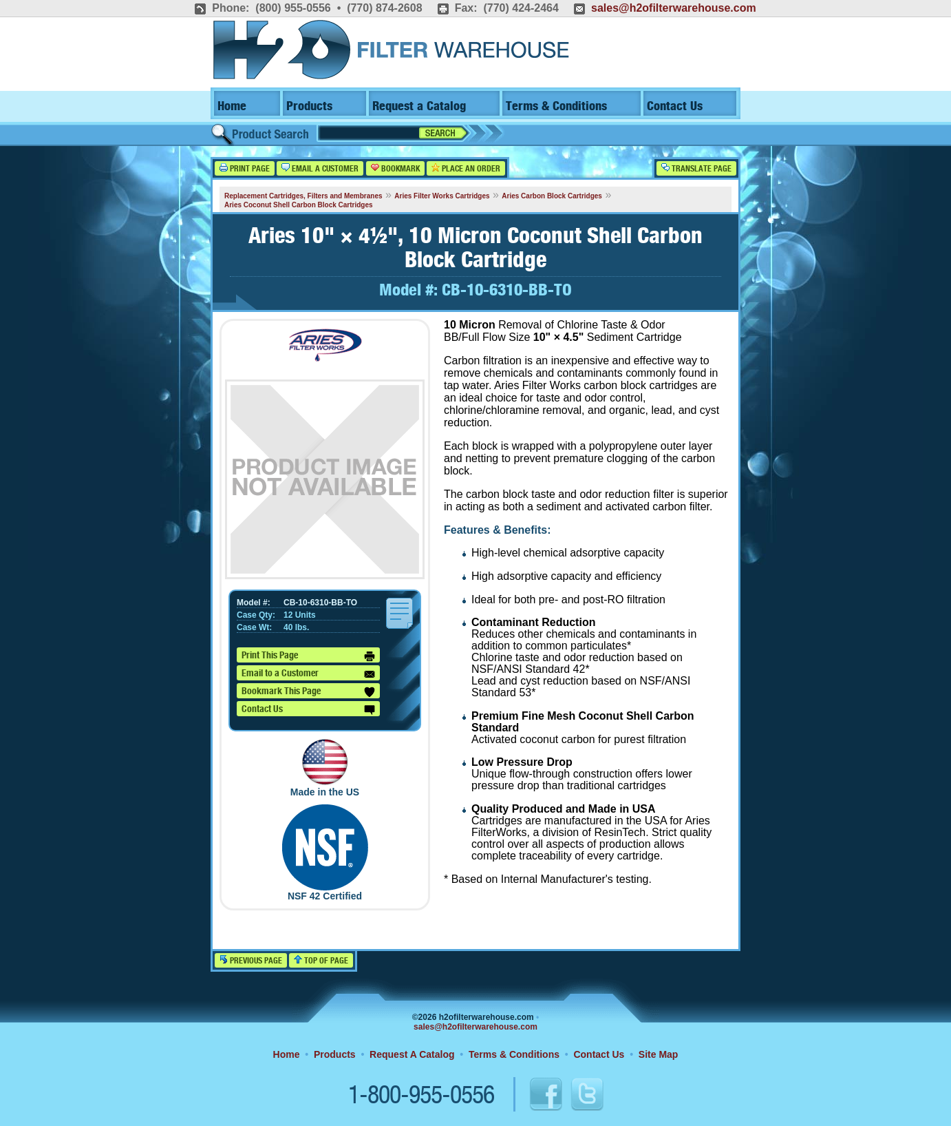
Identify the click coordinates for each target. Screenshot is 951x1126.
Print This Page (308, 656)
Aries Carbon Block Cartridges (552, 196)
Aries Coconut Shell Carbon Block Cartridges (298, 205)
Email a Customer (320, 168)
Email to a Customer (308, 674)
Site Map (658, 1054)
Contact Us (675, 106)
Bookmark (395, 168)
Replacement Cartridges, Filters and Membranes (303, 196)
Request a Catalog (419, 106)
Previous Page (251, 960)
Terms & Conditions (556, 106)
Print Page (245, 168)
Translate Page (696, 168)
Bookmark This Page (308, 692)
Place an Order (465, 168)
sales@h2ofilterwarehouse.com (673, 8)
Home (231, 106)
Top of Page (321, 960)
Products (309, 106)
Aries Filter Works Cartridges (441, 196)
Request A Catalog (412, 1054)
